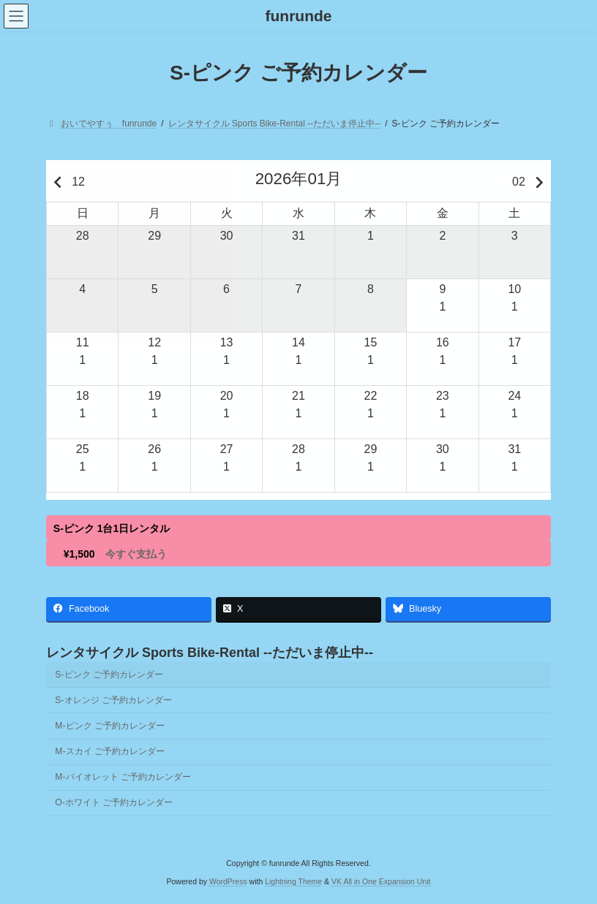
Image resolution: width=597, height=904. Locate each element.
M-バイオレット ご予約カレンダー (123, 777)
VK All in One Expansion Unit (380, 881)
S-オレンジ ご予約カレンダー (113, 700)
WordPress (228, 881)
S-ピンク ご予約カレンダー (109, 674)
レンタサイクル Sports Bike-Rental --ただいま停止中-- (209, 652)
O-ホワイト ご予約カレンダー (114, 802)
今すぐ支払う (136, 554)
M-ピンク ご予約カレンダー (110, 726)
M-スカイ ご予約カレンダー (110, 751)
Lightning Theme (293, 881)
